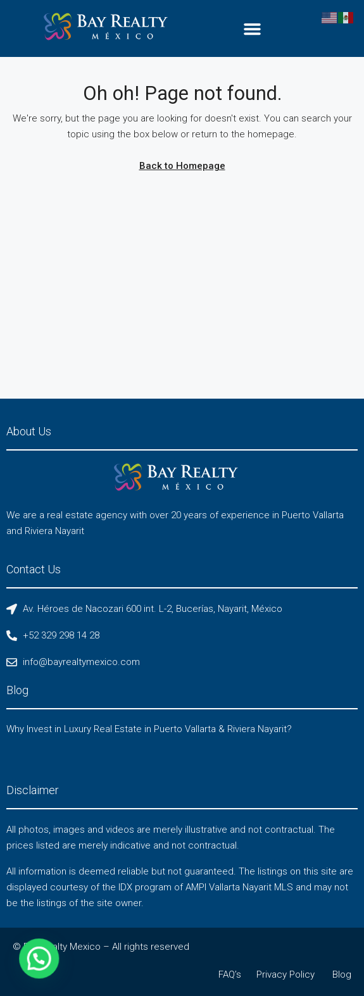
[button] (252, 28)
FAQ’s (229, 974)
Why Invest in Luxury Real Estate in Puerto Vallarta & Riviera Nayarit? (149, 729)
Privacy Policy (285, 974)
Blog (341, 974)
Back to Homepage (182, 165)
